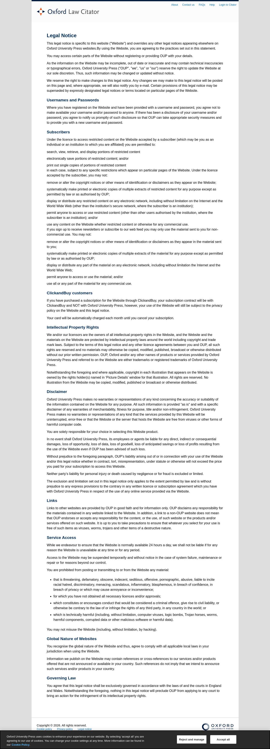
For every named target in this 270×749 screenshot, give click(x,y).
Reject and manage (191, 739)
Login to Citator (228, 4)
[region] (135, 739)
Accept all (223, 739)
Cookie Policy (20, 744)
